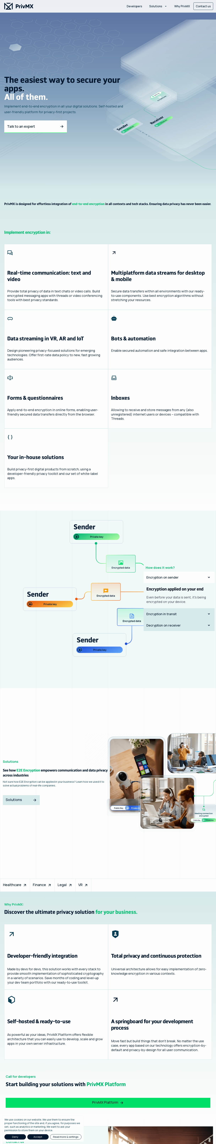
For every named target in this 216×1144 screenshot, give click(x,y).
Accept (38, 1136)
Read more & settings (65, 1136)
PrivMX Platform (108, 1102)
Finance (42, 884)
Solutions (21, 799)
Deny (15, 1136)
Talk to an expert (35, 126)
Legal (65, 884)
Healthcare (15, 884)
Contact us (203, 6)
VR (83, 884)
